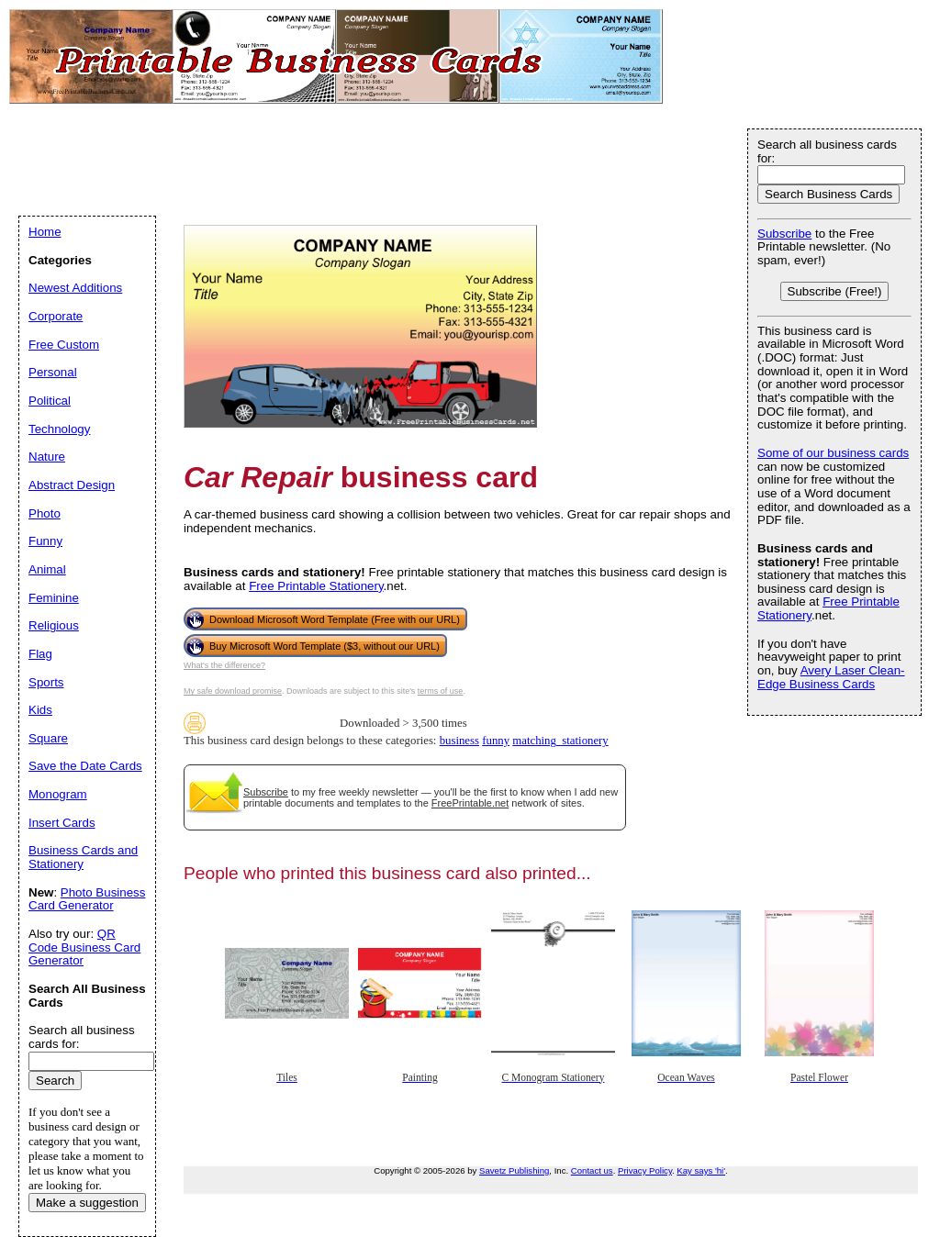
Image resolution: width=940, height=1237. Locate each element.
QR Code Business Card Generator (84, 947)
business (459, 740)
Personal (52, 372)
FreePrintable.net (470, 802)
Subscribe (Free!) (835, 291)
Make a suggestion (87, 1202)
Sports (46, 682)
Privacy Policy (645, 1170)
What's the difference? (224, 665)
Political (49, 400)
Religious (53, 625)
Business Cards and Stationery (83, 857)
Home (45, 232)
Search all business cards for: (827, 151)
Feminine (53, 598)
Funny (45, 541)
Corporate (55, 316)
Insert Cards (61, 823)
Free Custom (63, 344)
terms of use (441, 691)
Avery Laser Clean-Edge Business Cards (831, 677)
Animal (47, 569)
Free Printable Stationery (316, 586)
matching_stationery (560, 740)
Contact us (592, 1170)
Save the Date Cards (85, 766)
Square (48, 738)
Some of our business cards (833, 453)
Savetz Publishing (514, 1170)
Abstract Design (71, 485)
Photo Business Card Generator (86, 899)
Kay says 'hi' (701, 1170)
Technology (59, 429)
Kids (40, 710)
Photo (44, 513)
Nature (46, 456)
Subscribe (265, 791)
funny (495, 740)
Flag (40, 654)
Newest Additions (75, 288)
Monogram (57, 794)
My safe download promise (233, 691)
